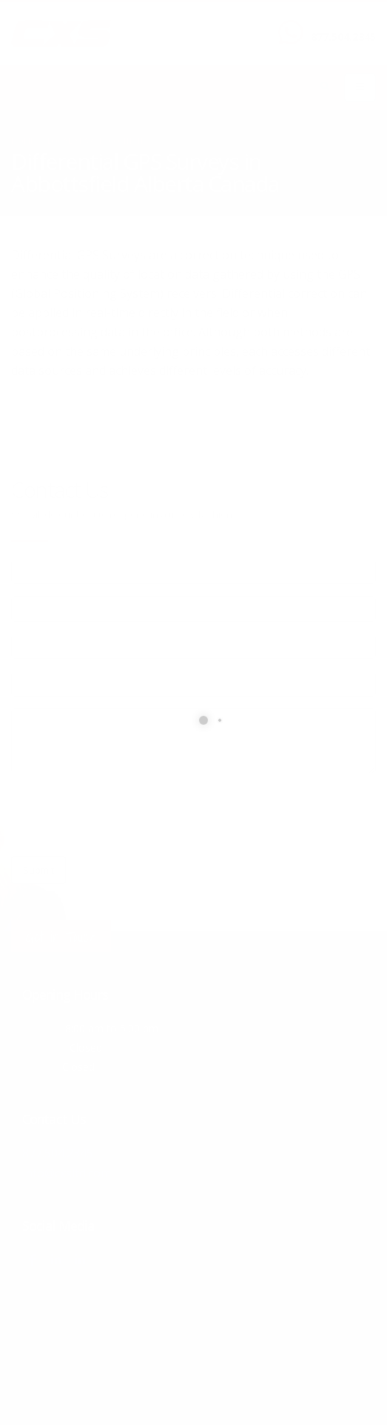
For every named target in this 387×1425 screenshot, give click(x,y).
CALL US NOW (340, 24)
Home (23, 141)
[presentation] (123, 815)
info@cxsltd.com (67, 1172)
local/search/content (95, 141)
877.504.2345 (343, 37)
